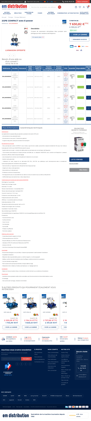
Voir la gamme (79, 35)
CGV (13, 406)
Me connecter (52, 370)
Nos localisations (39, 359)
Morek (20, 400)
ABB (19, 395)
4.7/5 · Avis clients (76, 415)
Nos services (38, 357)
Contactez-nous (39, 362)
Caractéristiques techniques (31, 128)
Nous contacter (82, 1)
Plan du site (19, 406)
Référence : (5, 23)
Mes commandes (53, 352)
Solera (27, 400)
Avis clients (26, 406)
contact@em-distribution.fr (81, 376)
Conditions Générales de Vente (65, 361)
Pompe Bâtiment (20, 17)
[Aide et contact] (76, 7)
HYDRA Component (56, 395)
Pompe (10, 17)
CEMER (5, 395)
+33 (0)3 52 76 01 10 (82, 368)
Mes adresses (52, 359)
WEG (25, 395)
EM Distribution (77, 395)
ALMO (12, 395)
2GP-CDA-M (27, 312)
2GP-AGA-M (7, 312)
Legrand (11, 400)
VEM (34, 400)
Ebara (67, 395)
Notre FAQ (64, 352)
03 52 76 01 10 (68, 1)
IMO (4, 400)
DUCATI (44, 395)
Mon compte (53, 349)
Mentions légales (7, 406)
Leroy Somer (34, 395)
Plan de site (64, 380)
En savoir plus (37, 37)
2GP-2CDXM (46, 312)
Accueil (4, 17)
